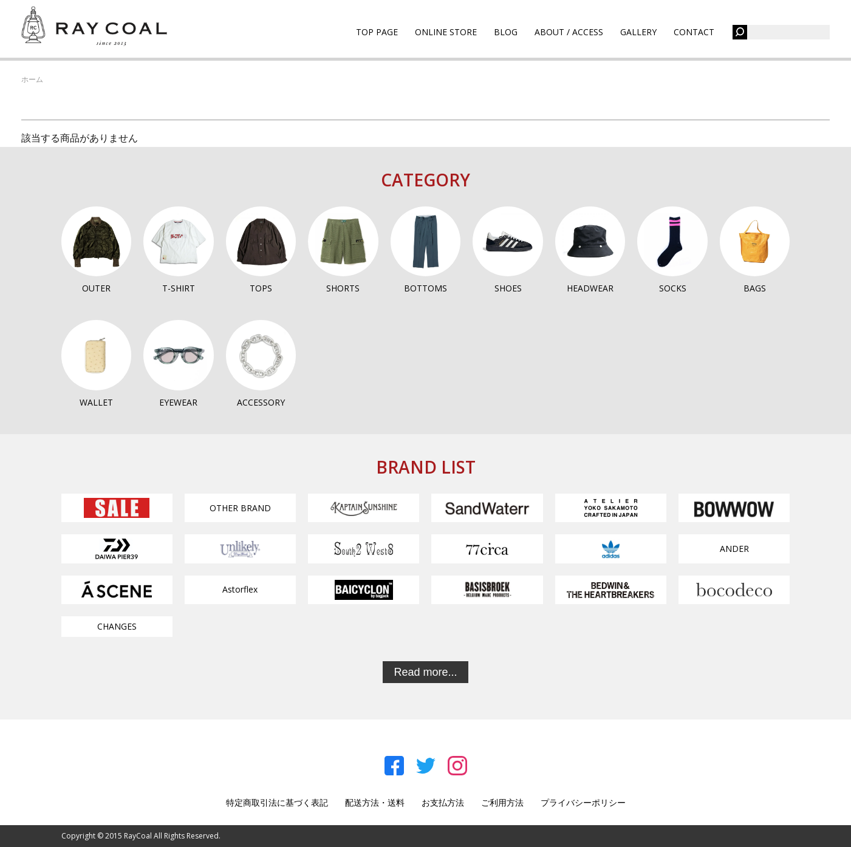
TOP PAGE (377, 32)
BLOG (506, 32)
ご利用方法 (502, 802)
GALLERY (638, 32)
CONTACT (694, 32)
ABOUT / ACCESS (569, 32)
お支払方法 (443, 802)
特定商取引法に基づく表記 (277, 802)
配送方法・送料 (375, 802)
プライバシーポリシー (583, 802)
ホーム (32, 79)
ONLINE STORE (446, 32)
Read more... (425, 672)
